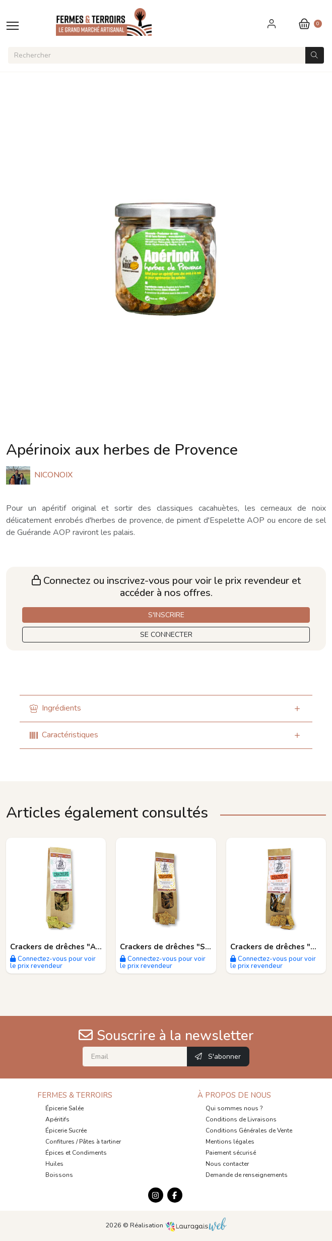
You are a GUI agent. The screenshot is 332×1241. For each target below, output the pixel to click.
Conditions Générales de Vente (249, 1130)
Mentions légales (230, 1142)
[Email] (135, 1056)
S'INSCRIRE (166, 615)
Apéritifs (57, 1119)
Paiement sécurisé (231, 1153)
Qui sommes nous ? (234, 1108)
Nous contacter (227, 1164)
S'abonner (218, 1056)
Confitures (60, 1142)
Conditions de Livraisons (241, 1119)
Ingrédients (55, 708)
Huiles (54, 1164)
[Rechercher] (156, 55)
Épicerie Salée (64, 1108)
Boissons (59, 1175)
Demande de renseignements (247, 1175)
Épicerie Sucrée (66, 1130)
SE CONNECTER (166, 634)
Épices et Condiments (76, 1153)
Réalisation (178, 1225)
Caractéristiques (64, 734)
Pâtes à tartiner (100, 1142)
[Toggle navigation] (12, 25)
